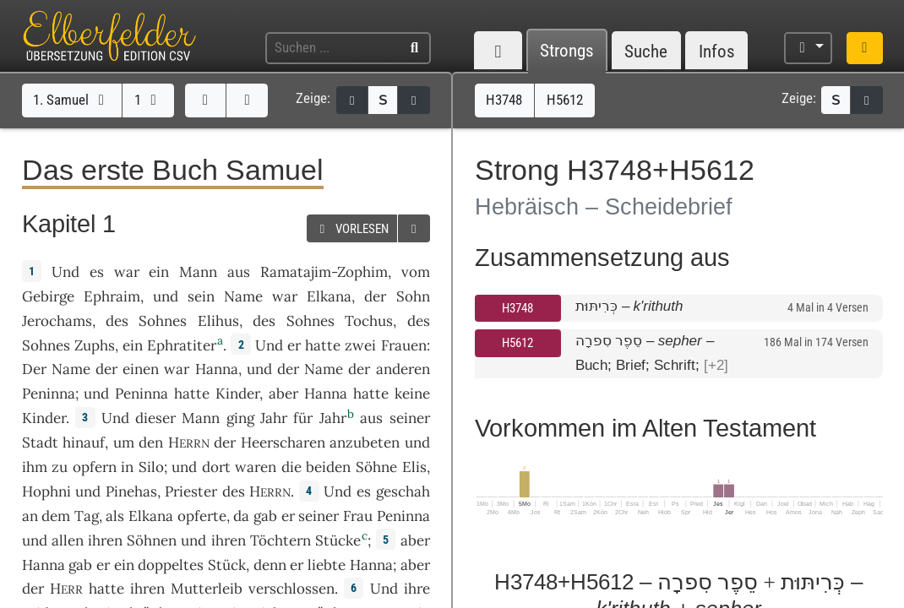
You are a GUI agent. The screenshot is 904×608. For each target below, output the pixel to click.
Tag (86, 516)
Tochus (369, 321)
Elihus (218, 321)
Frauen (404, 345)
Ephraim (112, 296)
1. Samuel (71, 99)
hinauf (84, 442)
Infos (717, 51)
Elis (414, 467)
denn (269, 565)
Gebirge (48, 296)
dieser (155, 418)
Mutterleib (206, 588)
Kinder (237, 393)
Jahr (273, 418)
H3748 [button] (504, 99)
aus (238, 272)
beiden (328, 467)
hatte (192, 393)
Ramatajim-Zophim (324, 272)
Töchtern (280, 540)
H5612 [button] (565, 99)
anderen (403, 369)
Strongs (567, 51)
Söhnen (152, 540)
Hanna (216, 369)
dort (216, 467)
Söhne (376, 467)
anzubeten (364, 442)
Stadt (40, 442)
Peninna (48, 393)
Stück (227, 565)
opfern (95, 467)
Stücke (338, 540)
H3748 (517, 308)
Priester (191, 491)
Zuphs (94, 345)
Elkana (329, 296)
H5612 (517, 342)
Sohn (413, 296)
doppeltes (171, 565)
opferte (201, 516)
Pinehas (131, 491)
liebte (327, 565)
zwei (360, 345)
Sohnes (163, 321)
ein (159, 272)
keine (412, 393)
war (126, 272)
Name (243, 296)
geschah (403, 491)
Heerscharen (283, 442)
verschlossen (291, 588)
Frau (358, 516)
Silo (151, 467)
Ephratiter (181, 345)
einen (141, 369)
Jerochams (57, 321)
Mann (198, 272)
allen (68, 540)
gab (265, 516)
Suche (645, 51)
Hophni (46, 491)
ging (240, 418)
